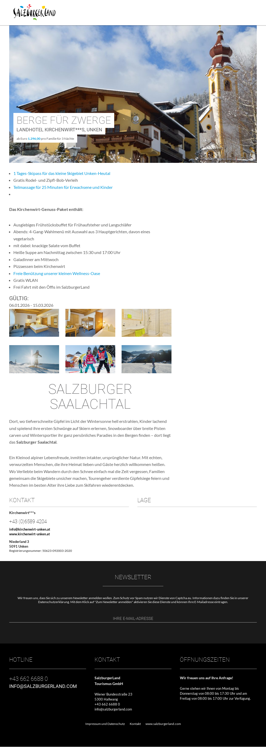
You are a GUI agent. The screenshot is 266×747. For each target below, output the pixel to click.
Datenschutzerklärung (53, 602)
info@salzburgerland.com (113, 709)
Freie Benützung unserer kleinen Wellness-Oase (56, 273)
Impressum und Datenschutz (105, 724)
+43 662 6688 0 (107, 704)
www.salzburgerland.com (163, 724)
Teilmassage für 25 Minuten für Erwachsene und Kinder (63, 187)
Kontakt (135, 724)
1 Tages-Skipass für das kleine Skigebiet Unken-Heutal (61, 173)
